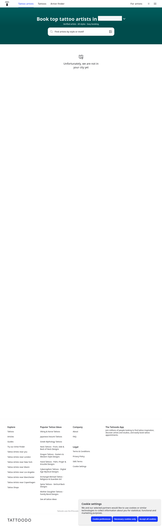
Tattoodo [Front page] (19, 520)
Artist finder (58, 3)
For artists (136, 3)
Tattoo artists (26, 3)
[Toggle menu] (155, 3)
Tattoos (42, 3)
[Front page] (7, 3)
